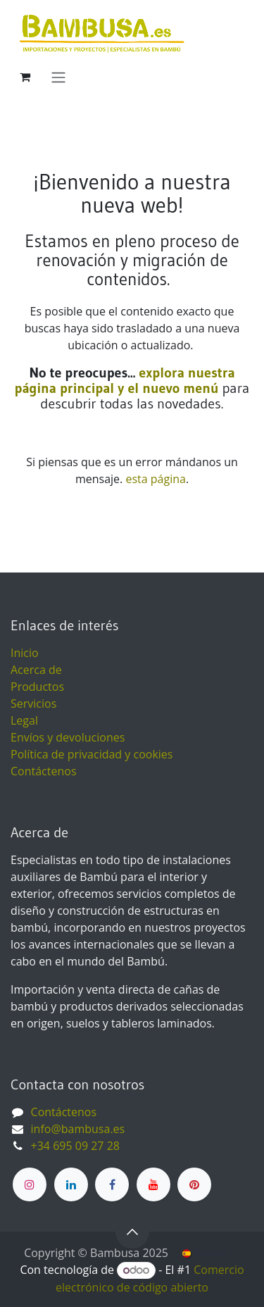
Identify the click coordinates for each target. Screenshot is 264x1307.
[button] (132, 1232)
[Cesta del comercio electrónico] (25, 77)
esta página (155, 479)
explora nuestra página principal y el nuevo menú (125, 380)
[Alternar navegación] (58, 77)
